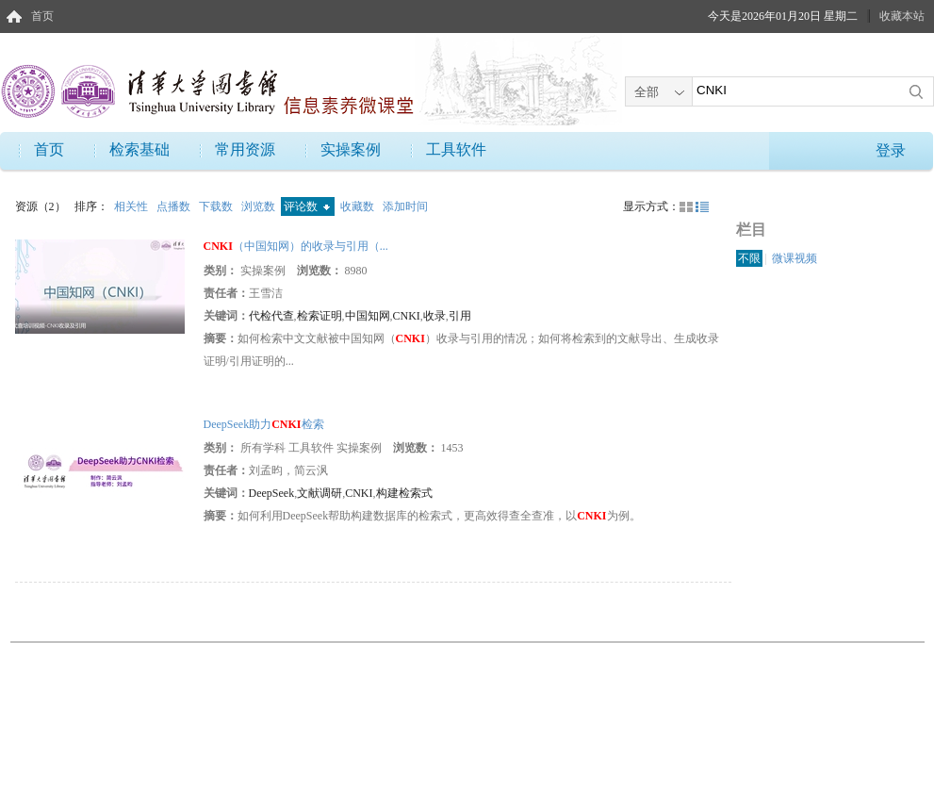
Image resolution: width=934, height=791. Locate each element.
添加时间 (405, 206)
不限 (749, 258)
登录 (891, 150)
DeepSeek (272, 493)
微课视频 (794, 258)
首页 (42, 16)
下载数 (217, 206)
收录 (434, 315)
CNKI (406, 315)
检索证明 (319, 315)
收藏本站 (902, 16)
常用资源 (245, 149)
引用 (460, 315)
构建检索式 (404, 493)
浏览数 (259, 206)
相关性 (132, 206)
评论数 (307, 206)
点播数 (174, 206)
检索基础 (139, 149)
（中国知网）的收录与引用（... (296, 246)
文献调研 (319, 493)
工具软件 (456, 149)
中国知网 (367, 315)
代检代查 (271, 315)
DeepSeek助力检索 (264, 424)
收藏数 (358, 206)
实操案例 (350, 149)
